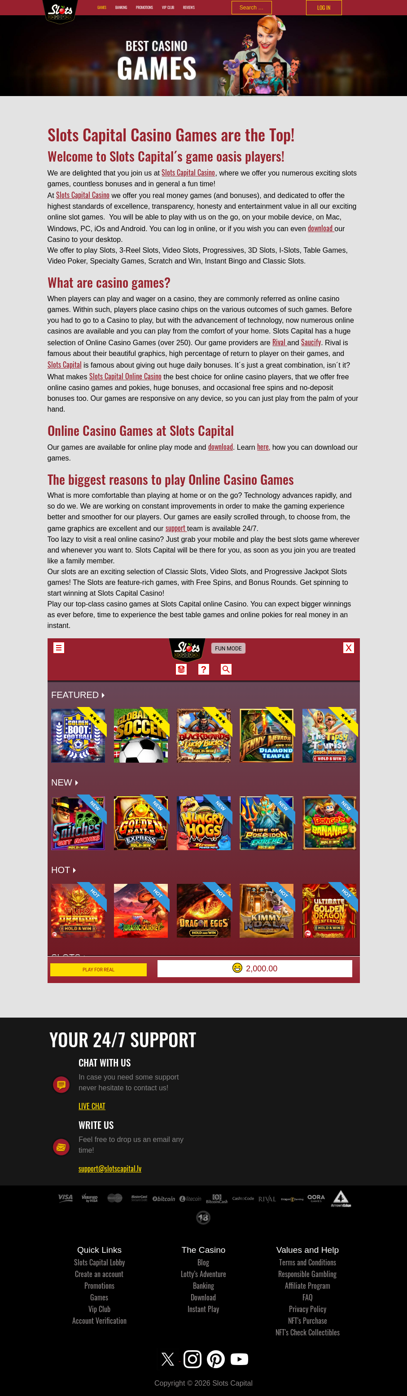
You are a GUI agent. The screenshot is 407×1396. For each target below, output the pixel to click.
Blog (203, 1262)
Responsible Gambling (307, 1274)
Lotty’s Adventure (203, 1274)
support (176, 527)
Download (203, 1297)
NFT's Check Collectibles (308, 1332)
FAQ (307, 1297)
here (263, 446)
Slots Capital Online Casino (125, 376)
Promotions (144, 7)
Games (101, 7)
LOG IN (323, 7)
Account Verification (99, 1320)
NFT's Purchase (307, 1320)
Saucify (311, 342)
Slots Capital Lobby (99, 1262)
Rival (279, 342)
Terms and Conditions (307, 1262)
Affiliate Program (307, 1285)
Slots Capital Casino (188, 172)
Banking (121, 7)
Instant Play (203, 1309)
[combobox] (252, 7)
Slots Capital (65, 364)
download (321, 228)
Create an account (99, 1274)
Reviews (189, 7)
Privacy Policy (307, 1309)
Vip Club (168, 7)
